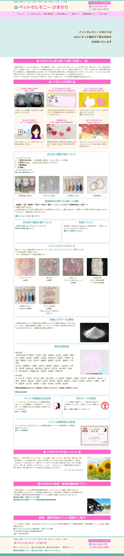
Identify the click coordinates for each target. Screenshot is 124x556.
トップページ (20, 14)
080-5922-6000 (100, 547)
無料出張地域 (22, 392)
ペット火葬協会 (22, 412)
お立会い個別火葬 (48, 14)
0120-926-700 (99, 544)
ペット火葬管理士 (22, 430)
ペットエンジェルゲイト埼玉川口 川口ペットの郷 (34, 529)
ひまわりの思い (103, 14)
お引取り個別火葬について (25, 228)
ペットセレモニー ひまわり (41, 7)
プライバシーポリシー (54, 551)
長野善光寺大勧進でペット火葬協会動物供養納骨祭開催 (35, 500)
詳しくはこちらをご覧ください (28, 216)
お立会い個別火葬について (25, 172)
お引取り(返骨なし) (61, 14)
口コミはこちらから (87, 115)
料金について (75, 14)
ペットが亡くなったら (34, 14)
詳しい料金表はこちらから (74, 231)
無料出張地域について (89, 14)
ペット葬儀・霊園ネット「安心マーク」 (78, 409)
